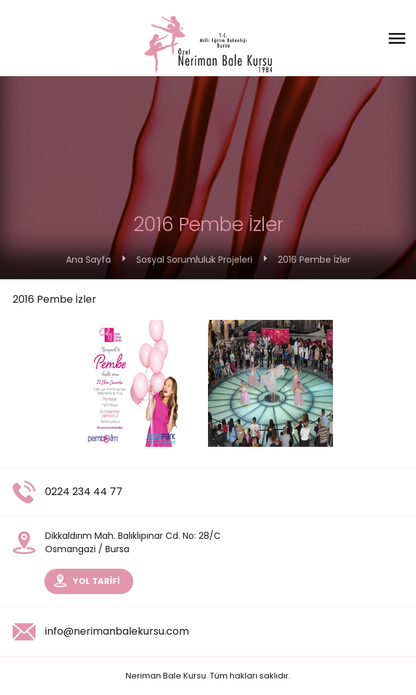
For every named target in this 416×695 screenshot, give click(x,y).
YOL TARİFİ (87, 580)
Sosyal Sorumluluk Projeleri (194, 259)
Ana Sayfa (88, 259)
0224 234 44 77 (67, 491)
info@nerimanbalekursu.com (101, 631)
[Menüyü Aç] (397, 38)
